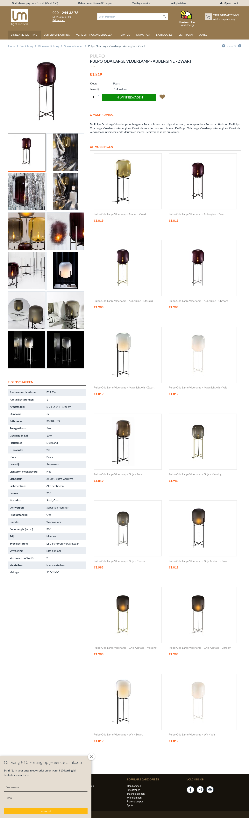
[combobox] (129, 16)
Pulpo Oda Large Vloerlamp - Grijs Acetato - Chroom (200, 647)
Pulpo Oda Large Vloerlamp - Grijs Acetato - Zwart (199, 561)
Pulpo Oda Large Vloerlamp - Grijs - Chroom (120, 561)
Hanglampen (134, 785)
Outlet (204, 34)
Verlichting (26, 46)
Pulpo (93, 66)
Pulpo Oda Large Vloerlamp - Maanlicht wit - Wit (198, 387)
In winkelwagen (129, 97)
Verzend (46, 811)
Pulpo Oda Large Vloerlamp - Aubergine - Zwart (197, 214)
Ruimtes (124, 34)
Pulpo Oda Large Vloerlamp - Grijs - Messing (195, 474)
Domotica (143, 34)
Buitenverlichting (57, 34)
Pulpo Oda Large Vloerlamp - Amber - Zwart (120, 214)
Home (11, 46)
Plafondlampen (135, 801)
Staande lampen (73, 46)
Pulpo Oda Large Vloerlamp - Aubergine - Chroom (198, 300)
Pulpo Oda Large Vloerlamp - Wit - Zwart (118, 734)
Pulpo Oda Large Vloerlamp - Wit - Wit (192, 734)
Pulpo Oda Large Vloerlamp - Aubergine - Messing (123, 300)
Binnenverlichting (24, 34)
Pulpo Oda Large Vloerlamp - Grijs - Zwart (119, 474)
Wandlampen (134, 797)
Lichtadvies (164, 34)
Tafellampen (133, 789)
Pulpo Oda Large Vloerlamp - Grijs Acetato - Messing (125, 647)
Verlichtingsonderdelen (94, 34)
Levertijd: (95, 89)
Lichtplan (186, 34)
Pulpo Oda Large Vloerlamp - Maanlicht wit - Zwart (124, 387)
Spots (130, 805)
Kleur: (93, 83)
